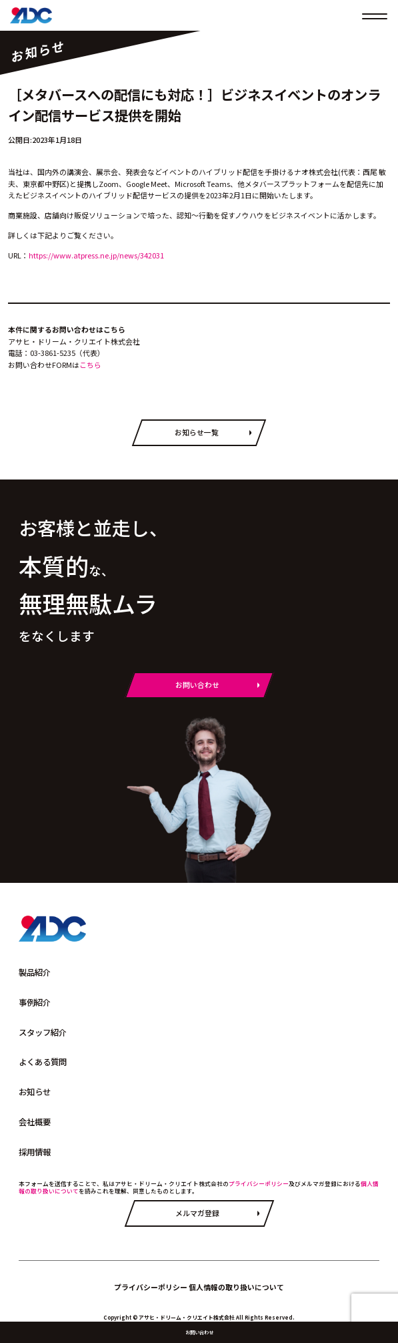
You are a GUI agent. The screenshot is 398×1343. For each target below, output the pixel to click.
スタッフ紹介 (43, 1032)
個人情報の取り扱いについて (236, 1287)
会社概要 (35, 1122)
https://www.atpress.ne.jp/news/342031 (96, 255)
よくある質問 (43, 1062)
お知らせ (35, 1092)
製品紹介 (35, 972)
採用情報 (35, 1152)
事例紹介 (35, 1002)
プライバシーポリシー (259, 1183)
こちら (90, 364)
